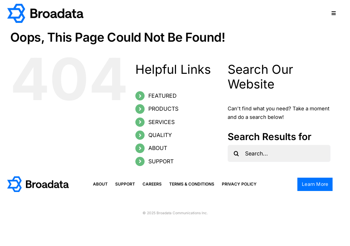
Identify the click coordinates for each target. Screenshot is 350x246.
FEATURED (162, 95)
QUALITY (160, 135)
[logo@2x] (45, 6)
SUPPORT (161, 161)
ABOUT (157, 148)
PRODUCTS (163, 108)
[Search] (236, 153)
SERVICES (161, 122)
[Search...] (279, 153)
